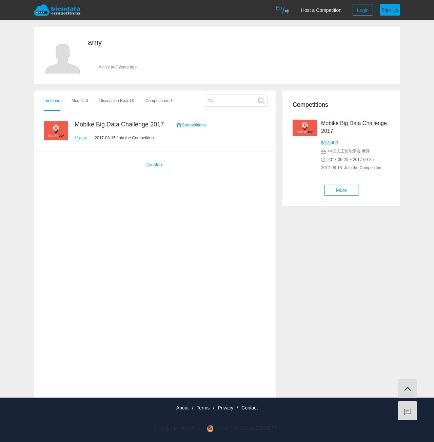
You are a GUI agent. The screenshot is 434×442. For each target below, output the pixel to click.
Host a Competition (321, 10)
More (341, 190)
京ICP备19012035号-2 (176, 428)
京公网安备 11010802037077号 (248, 428)
